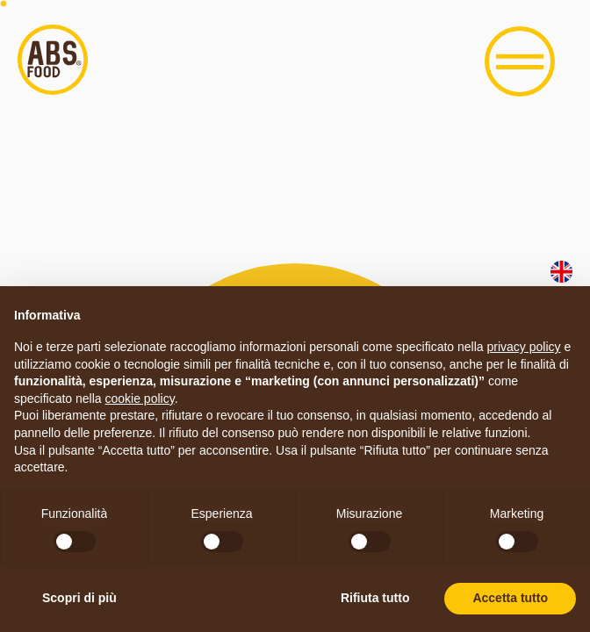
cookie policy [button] (140, 398)
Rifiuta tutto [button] (375, 598)
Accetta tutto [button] (510, 598)
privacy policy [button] (524, 347)
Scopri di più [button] (79, 598)
